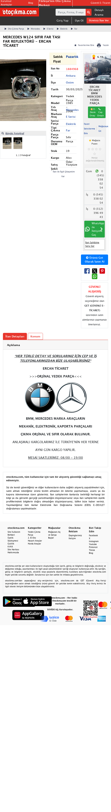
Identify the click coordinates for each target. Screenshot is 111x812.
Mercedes (34, 29)
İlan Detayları (14, 336)
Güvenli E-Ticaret (100, 2)
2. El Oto (32, 538)
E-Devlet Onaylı (93, 112)
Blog (30, 2)
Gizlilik (11, 543)
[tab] (55, 345)
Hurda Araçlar (34, 543)
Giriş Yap (62, 20)
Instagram (94, 541)
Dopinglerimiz (75, 535)
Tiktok (92, 550)
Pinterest (93, 547)
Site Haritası (13, 549)
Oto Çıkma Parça (14, 29)
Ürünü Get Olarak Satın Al (94, 259)
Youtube (93, 544)
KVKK (10, 546)
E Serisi (48, 29)
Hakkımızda (13, 552)
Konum (35, 336)
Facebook (93, 535)
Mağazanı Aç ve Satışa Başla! (54, 535)
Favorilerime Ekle (84, 45)
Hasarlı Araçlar (35, 541)
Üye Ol (79, 20)
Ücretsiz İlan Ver (99, 20)
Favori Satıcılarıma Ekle (89, 128)
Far (74, 29)
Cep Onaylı (100, 112)
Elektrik (62, 29)
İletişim (72, 538)
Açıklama (13, 345)
